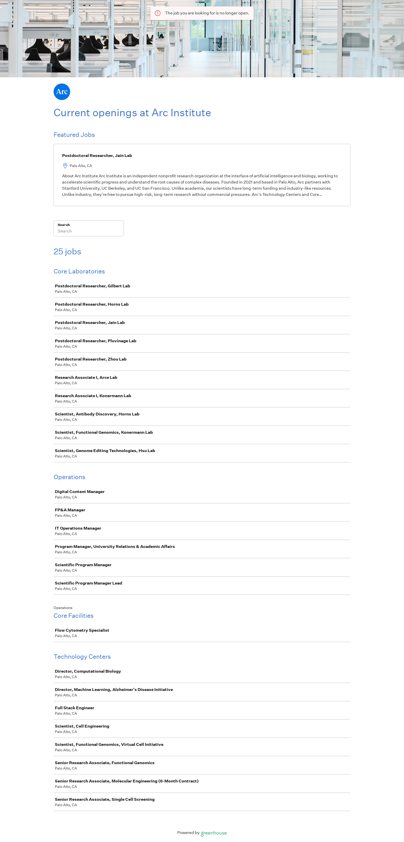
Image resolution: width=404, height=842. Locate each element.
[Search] (89, 231)
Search (64, 225)
